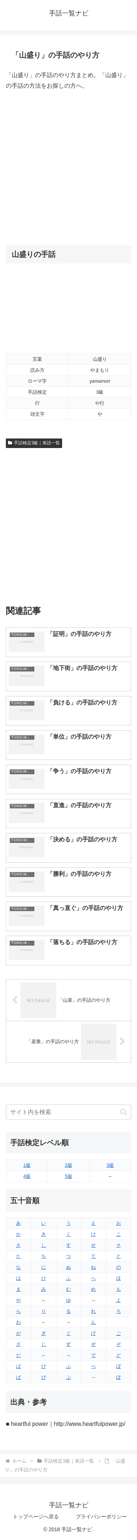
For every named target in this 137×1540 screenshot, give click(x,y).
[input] (68, 1112)
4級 (26, 1176)
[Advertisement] (68, 168)
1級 (26, 1165)
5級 (68, 1176)
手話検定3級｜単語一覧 (34, 442)
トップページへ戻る (36, 1516)
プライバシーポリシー (101, 1516)
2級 (68, 1165)
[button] (123, 1112)
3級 (110, 1165)
